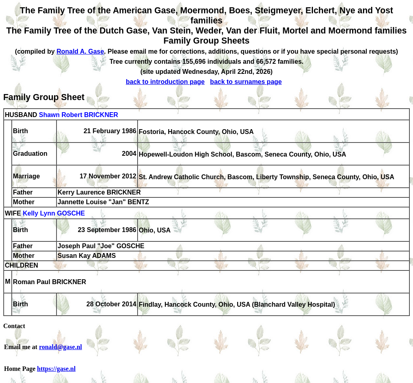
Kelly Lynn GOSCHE (54, 213)
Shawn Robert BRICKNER (78, 114)
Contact (14, 325)
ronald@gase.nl (60, 346)
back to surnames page (246, 81)
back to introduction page (165, 81)
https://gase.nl (56, 368)
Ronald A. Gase (80, 51)
